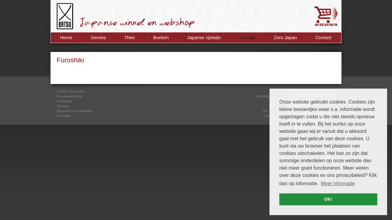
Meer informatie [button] (338, 183)
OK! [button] (328, 199)
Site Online (77, 91)
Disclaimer (64, 101)
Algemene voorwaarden (74, 111)
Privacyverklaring (69, 96)
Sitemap (63, 106)
